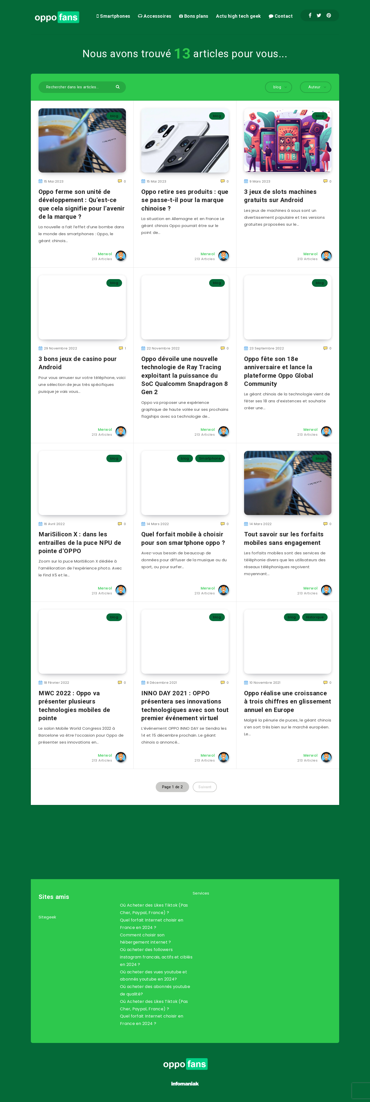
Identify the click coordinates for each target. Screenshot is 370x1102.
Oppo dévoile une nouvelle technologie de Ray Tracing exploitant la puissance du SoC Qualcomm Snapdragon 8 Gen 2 (184, 375)
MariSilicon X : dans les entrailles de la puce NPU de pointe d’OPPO (80, 543)
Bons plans (193, 16)
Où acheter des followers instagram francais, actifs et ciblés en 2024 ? (156, 957)
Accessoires (154, 16)
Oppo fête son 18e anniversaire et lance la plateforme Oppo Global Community (278, 371)
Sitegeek (47, 917)
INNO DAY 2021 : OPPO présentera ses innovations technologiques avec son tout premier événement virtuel (185, 706)
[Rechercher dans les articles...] (82, 87)
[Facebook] (310, 15)
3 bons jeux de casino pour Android (78, 363)
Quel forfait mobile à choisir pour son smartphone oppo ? (183, 538)
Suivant (204, 787)
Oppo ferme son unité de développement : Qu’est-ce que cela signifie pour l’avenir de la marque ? (82, 204)
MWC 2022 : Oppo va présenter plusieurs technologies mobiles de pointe (74, 706)
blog (114, 115)
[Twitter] (319, 15)
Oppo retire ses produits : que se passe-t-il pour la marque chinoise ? (184, 200)
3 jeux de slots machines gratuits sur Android (280, 196)
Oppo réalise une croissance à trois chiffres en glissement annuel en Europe (287, 702)
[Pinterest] (329, 15)
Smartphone (210, 458)
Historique (315, 617)
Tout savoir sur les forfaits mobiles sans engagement (284, 538)
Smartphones (113, 16)
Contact (281, 16)
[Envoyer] (118, 86)
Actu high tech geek (238, 16)
